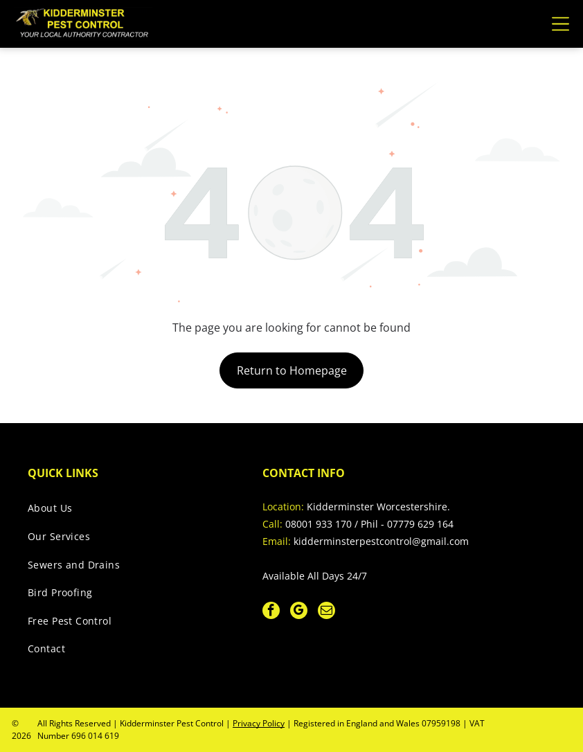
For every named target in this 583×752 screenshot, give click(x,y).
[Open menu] (560, 24)
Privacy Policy (259, 723)
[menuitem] (130, 512)
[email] (326, 612)
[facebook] (271, 612)
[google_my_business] (298, 612)
